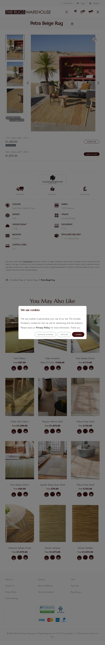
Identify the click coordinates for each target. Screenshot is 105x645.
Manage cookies (45, 334)
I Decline (64, 334)
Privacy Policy (43, 327)
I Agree (78, 334)
